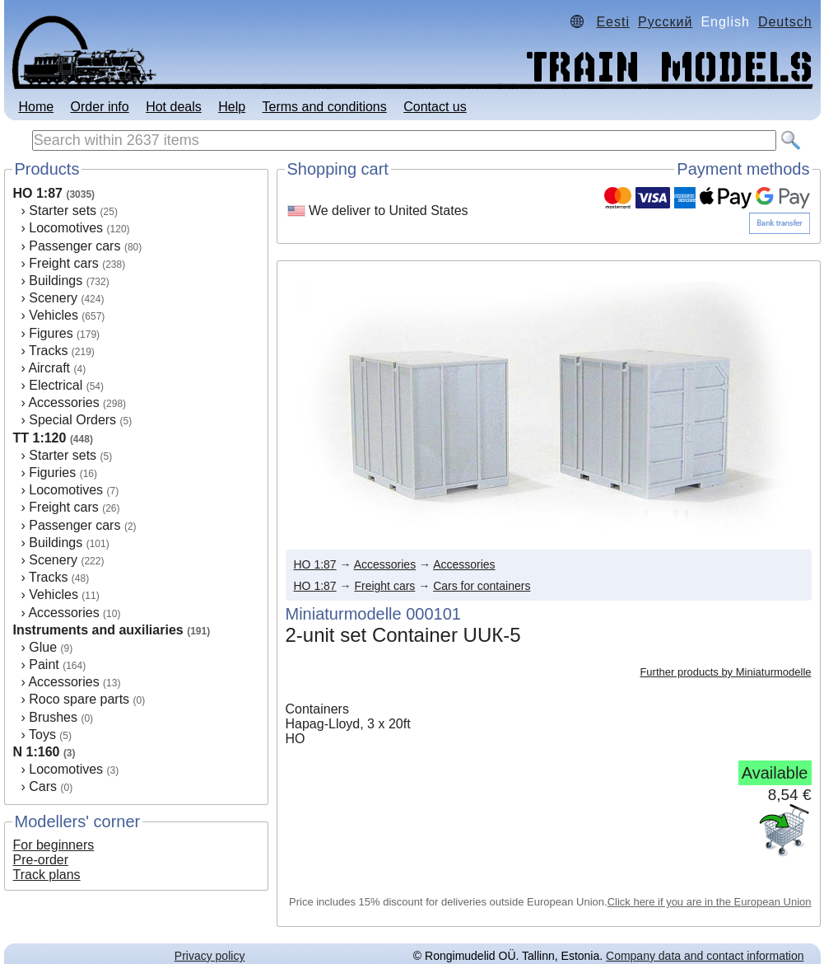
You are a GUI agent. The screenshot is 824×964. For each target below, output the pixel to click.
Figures (50, 333)
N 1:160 (36, 752)
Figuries (52, 473)
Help (231, 107)
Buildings (55, 281)
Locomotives (66, 228)
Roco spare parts (79, 699)
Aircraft (49, 368)
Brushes (53, 717)
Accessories (63, 402)
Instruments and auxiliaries (98, 630)
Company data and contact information (704, 955)
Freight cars (63, 263)
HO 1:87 (38, 193)
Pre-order (41, 860)
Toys (42, 735)
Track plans (47, 875)
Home (36, 107)
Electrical (55, 385)
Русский (665, 22)
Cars (43, 786)
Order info (100, 107)
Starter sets (62, 211)
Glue (43, 647)
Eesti (613, 22)
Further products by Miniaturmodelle (725, 672)
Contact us (434, 107)
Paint (43, 664)
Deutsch (785, 22)
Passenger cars (74, 246)
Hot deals (174, 107)
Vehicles (53, 315)
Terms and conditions (325, 107)
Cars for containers (481, 585)
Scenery (53, 298)
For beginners (54, 845)
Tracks (48, 351)
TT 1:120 (40, 438)
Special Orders (72, 420)
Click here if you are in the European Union (710, 902)
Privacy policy (210, 955)
